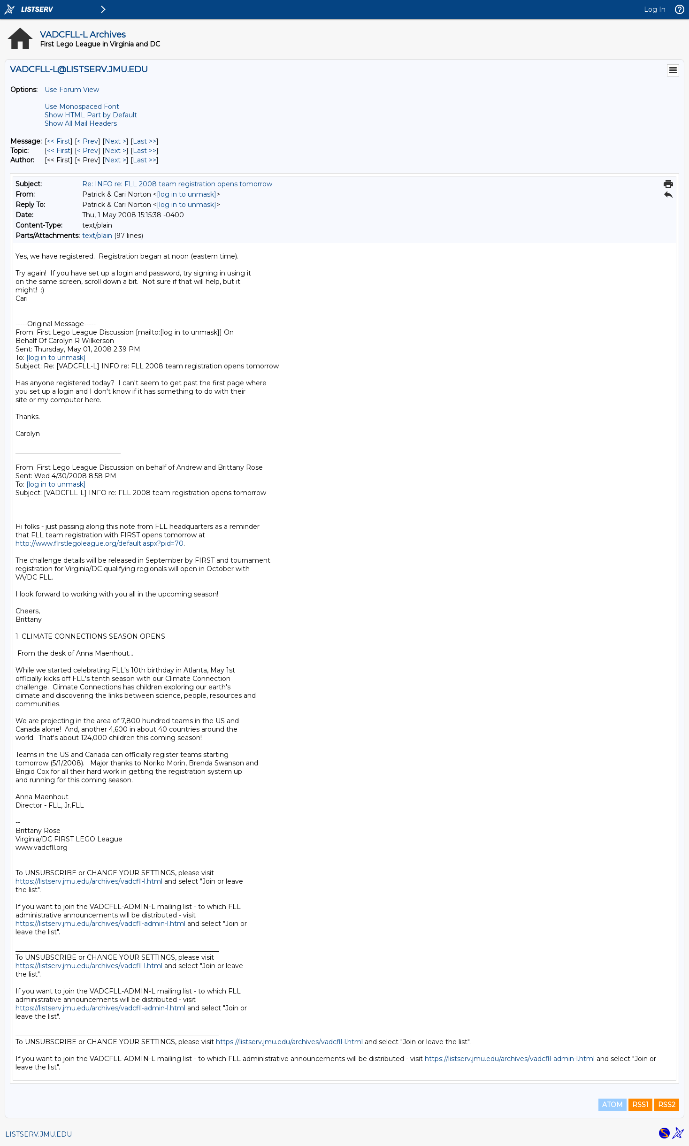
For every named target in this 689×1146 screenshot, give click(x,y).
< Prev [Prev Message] (87, 141)
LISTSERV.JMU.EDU (38, 1134)
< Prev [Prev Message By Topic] (87, 150)
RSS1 (640, 1104)
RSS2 (666, 1104)
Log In (655, 9)
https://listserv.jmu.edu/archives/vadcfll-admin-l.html (100, 923)
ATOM (612, 1104)
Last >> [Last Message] (144, 141)
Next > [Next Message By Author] (115, 160)
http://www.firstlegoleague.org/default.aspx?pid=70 (99, 543)
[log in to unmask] (186, 194)
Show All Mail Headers (81, 123)
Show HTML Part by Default (91, 115)
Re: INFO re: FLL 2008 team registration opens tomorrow (177, 184)
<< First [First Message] (58, 141)
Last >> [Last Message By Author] (144, 160)
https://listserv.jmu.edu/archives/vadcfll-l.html (88, 881)
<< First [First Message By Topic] (58, 150)
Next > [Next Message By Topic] (115, 150)
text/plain (97, 235)
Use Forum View (72, 89)
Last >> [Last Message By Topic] (144, 150)
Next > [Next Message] (115, 141)
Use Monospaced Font (82, 106)
